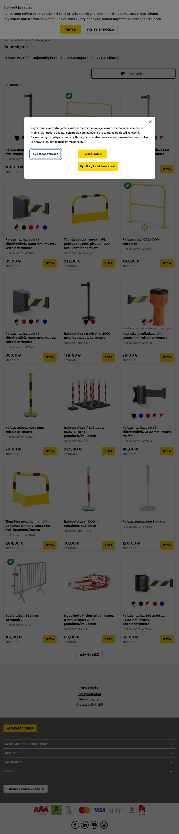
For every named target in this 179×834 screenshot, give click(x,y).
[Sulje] (150, 121)
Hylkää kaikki (92, 154)
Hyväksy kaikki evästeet (98, 166)
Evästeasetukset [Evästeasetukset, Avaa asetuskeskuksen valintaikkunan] (45, 154)
